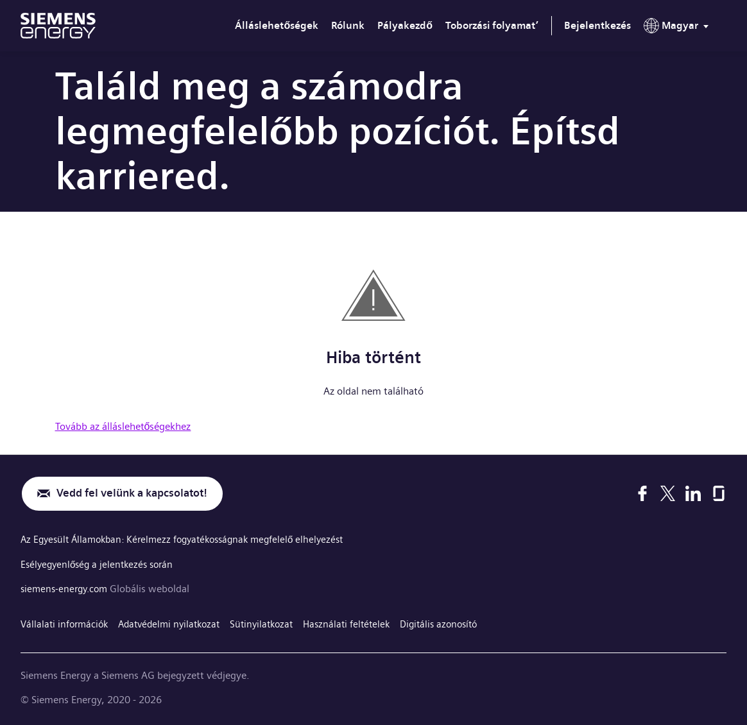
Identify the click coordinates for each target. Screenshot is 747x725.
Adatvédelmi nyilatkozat (177, 623)
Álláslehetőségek (276, 25)
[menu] (679, 28)
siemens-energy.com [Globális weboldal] (68, 589)
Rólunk (348, 25)
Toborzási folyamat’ (491, 25)
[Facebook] (642, 494)
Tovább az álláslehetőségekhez (123, 426)
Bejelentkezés (597, 25)
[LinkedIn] (693, 494)
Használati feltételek (363, 623)
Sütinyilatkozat (274, 623)
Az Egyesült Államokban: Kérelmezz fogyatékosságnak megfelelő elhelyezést (191, 540)
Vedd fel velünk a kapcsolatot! (138, 494)
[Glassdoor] (718, 494)
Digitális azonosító (460, 623)
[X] (667, 494)
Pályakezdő (405, 25)
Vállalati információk (66, 623)
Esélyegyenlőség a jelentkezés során (101, 564)
